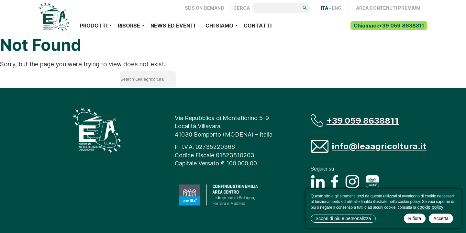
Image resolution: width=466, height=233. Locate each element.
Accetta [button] (441, 218)
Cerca (241, 8)
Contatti (258, 25)
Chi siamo (219, 25)
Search (205, 78)
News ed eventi (172, 25)
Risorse (129, 25)
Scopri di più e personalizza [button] (343, 218)
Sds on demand (204, 8)
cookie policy (430, 207)
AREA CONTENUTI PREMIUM (388, 8)
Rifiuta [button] (414, 218)
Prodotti (93, 25)
